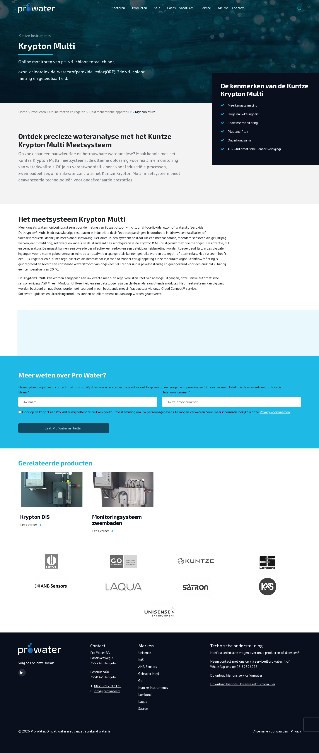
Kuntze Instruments (153, 687)
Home (22, 112)
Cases (171, 8)
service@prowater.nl (270, 661)
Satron (143, 708)
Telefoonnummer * (176, 392)
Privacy (296, 731)
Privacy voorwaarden (275, 412)
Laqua (142, 701)
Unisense (144, 652)
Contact (238, 8)
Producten (38, 112)
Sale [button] (157, 8)
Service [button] (206, 8)
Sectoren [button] (118, 8)
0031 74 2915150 (107, 686)
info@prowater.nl (107, 691)
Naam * (23, 392)
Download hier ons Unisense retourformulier (242, 684)
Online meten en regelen (67, 112)
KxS (141, 659)
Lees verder (28, 525)
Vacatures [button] (186, 8)
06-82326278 (247, 666)
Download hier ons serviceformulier (236, 675)
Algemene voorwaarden (270, 731)
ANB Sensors (147, 666)
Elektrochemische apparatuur (110, 112)
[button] (22, 672)
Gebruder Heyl (148, 673)
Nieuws (223, 8)
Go (140, 680)
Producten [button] (139, 8)
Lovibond (145, 694)
